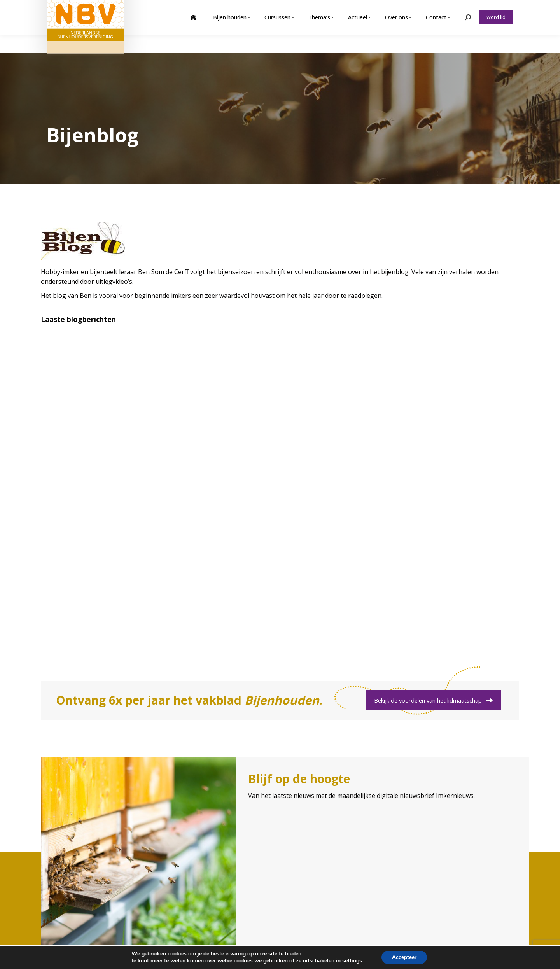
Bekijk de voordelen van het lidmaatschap (433, 700)
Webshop (452, 8)
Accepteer (404, 956)
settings (351, 960)
